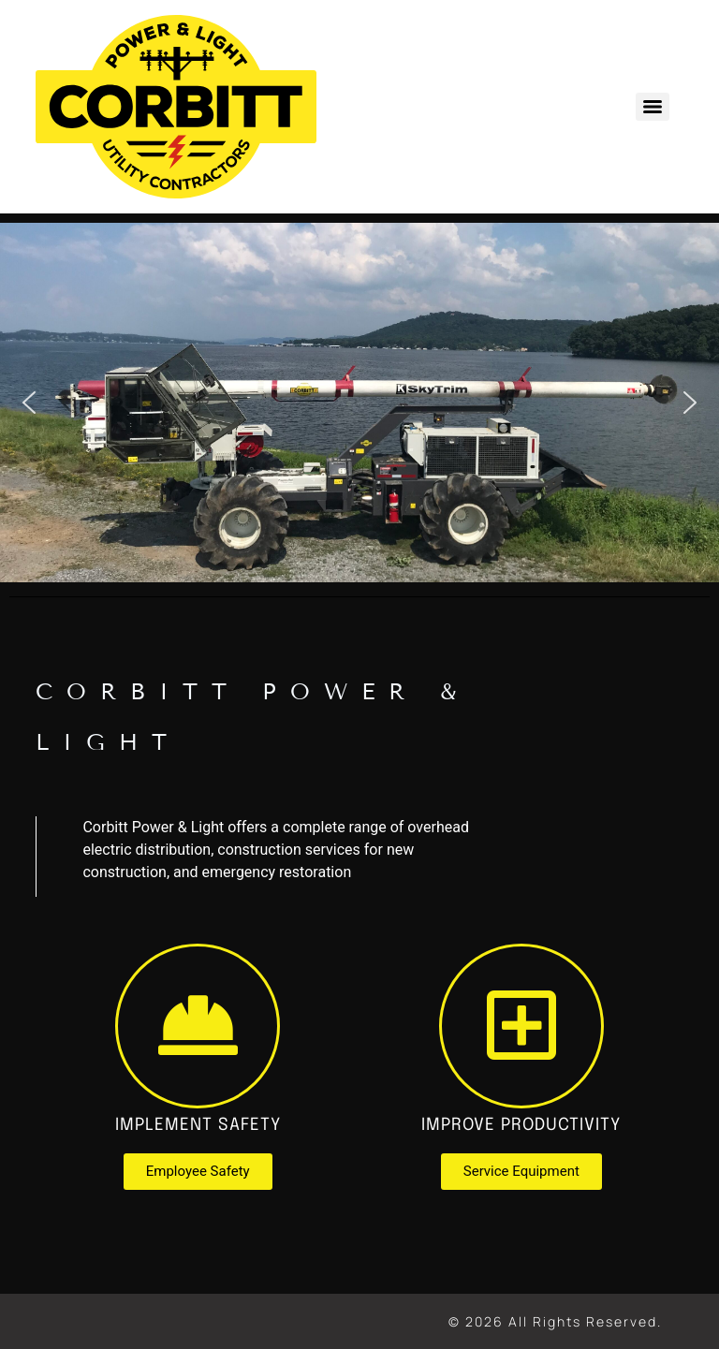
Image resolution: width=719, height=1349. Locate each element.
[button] (29, 403)
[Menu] (652, 107)
